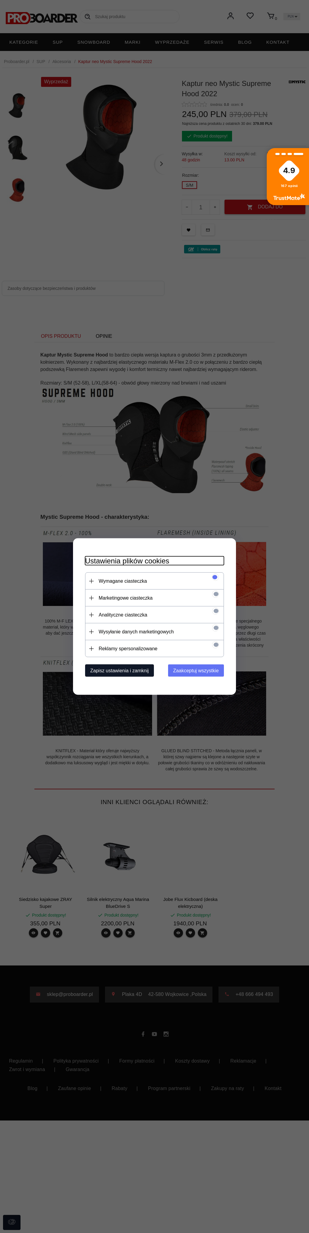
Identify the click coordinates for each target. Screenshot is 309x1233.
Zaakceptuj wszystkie (196, 670)
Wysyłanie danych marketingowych (136, 631)
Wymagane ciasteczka (123, 581)
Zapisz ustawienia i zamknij (119, 670)
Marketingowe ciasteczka (126, 598)
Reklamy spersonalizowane (128, 648)
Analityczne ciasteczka (123, 614)
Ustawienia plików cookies (127, 561)
